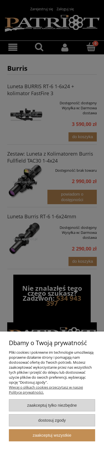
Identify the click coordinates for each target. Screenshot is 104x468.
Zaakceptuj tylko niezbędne (52, 405)
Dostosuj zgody (52, 420)
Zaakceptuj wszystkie (52, 435)
